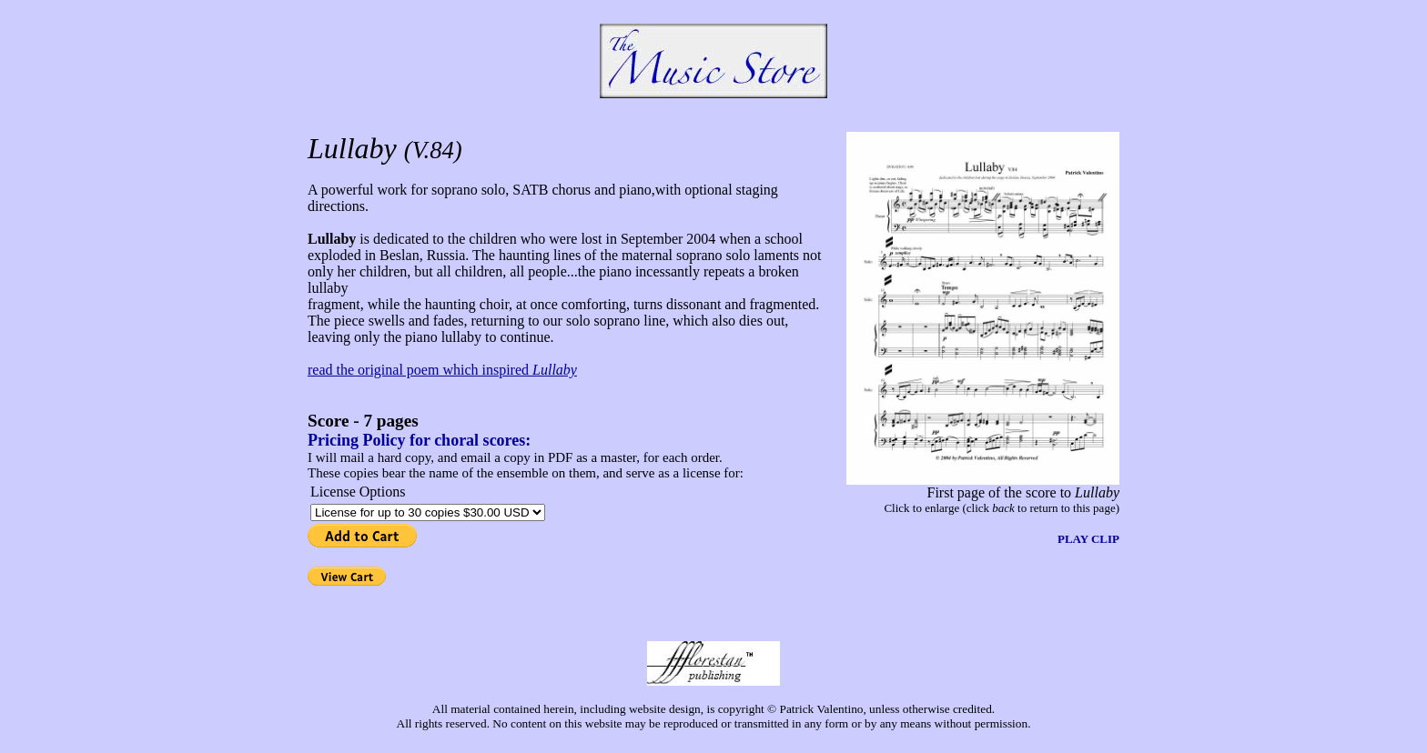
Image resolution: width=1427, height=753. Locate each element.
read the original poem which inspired (442, 369)
